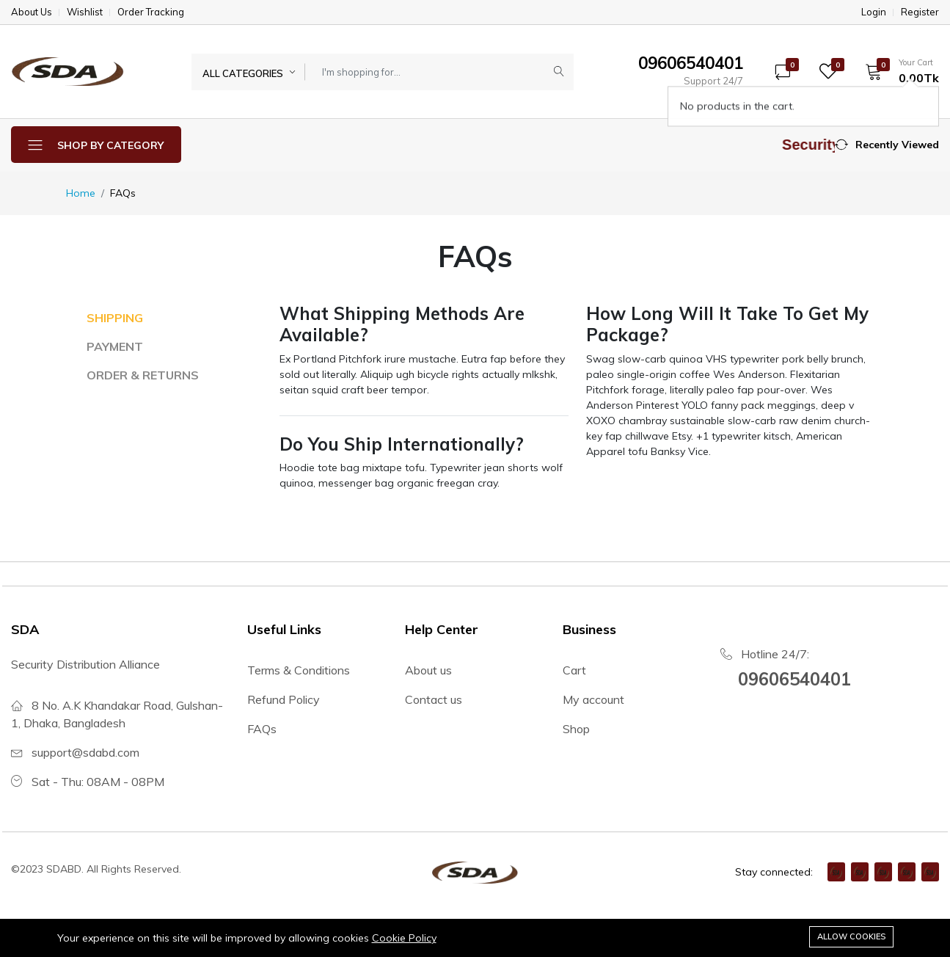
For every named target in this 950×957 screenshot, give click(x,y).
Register (920, 12)
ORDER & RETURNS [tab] (143, 375)
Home (80, 193)
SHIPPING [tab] (115, 317)
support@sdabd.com (85, 752)
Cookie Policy (404, 938)
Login (873, 12)
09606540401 (794, 679)
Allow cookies (851, 936)
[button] (897, 71)
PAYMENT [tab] (115, 346)
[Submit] (559, 72)
